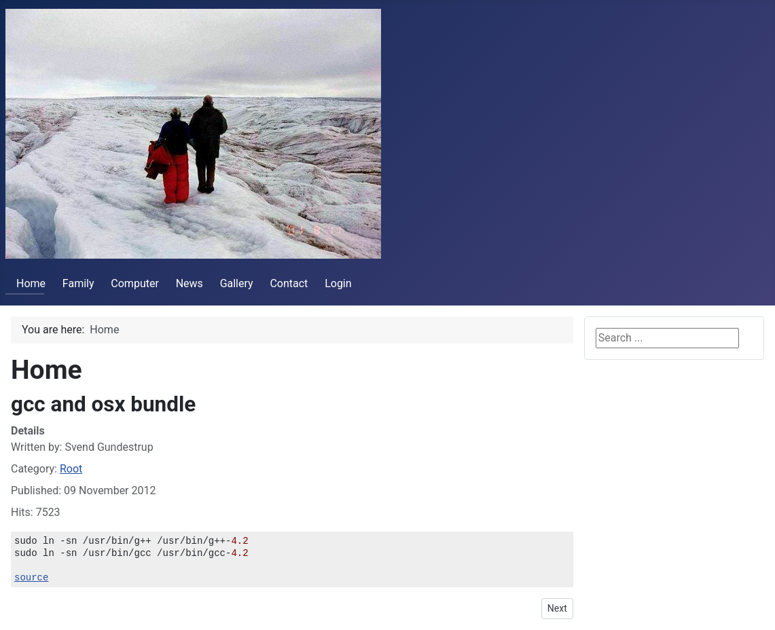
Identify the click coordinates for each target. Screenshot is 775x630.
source (31, 577)
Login (338, 283)
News (189, 283)
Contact (289, 283)
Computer (135, 283)
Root (71, 468)
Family (78, 283)
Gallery (236, 283)
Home (25, 283)
